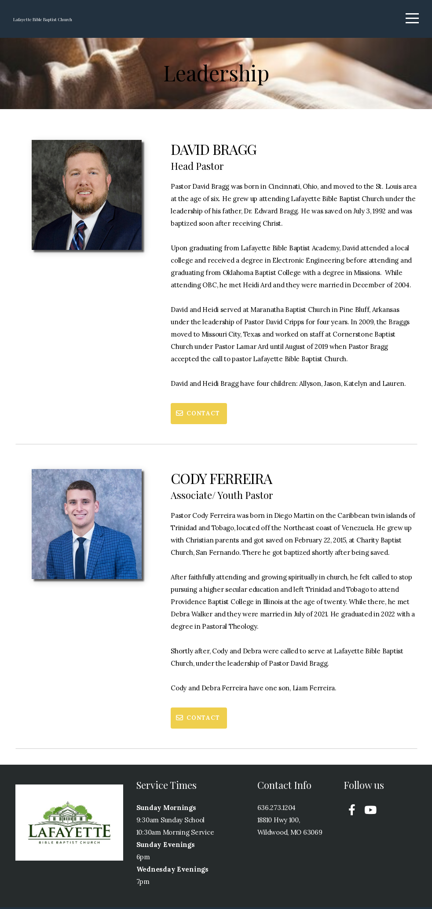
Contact (197, 415)
